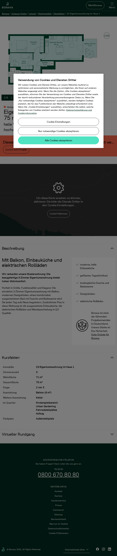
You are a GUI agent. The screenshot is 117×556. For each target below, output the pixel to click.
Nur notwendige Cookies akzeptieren (58, 131)
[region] (59, 111)
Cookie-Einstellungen (58, 121)
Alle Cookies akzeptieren (58, 140)
